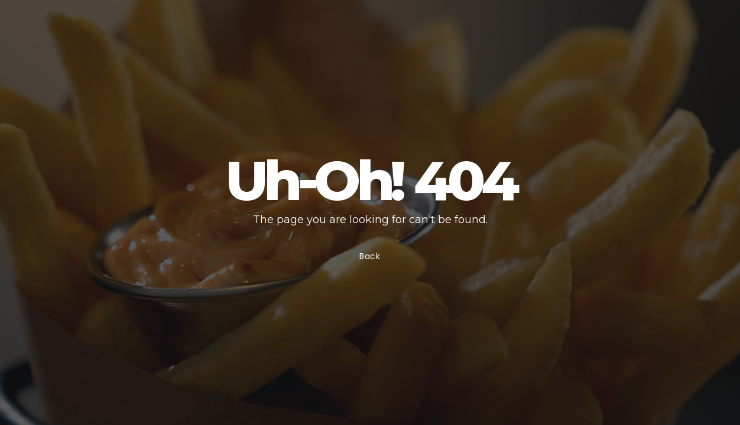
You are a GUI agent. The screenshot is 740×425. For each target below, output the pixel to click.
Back (370, 256)
